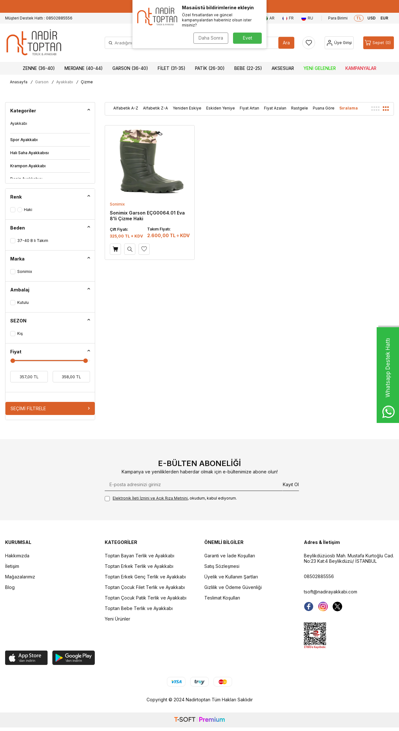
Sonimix (117, 204)
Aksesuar (283, 68)
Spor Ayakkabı (24, 139)
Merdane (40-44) (83, 68)
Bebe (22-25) (248, 68)
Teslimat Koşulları (222, 597)
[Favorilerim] (308, 42)
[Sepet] (378, 42)
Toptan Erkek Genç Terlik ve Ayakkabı (145, 576)
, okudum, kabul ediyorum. (171, 498)
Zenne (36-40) (39, 68)
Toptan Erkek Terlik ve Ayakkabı (139, 566)
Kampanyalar (360, 68)
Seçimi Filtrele (50, 408)
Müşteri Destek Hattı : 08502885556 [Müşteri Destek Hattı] (38, 18)
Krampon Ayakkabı (28, 165)
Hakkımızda (17, 555)
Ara (286, 42)
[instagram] (323, 606)
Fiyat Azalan (275, 108)
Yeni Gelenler (320, 68)
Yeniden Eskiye (187, 108)
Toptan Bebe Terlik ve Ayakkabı (139, 608)
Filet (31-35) (171, 68)
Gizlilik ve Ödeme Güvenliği (233, 587)
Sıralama (348, 108)
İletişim (12, 566)
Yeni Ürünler (117, 619)
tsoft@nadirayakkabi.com (330, 591)
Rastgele (299, 108)
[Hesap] (339, 42)
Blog (10, 587)
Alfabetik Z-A (155, 108)
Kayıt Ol (291, 484)
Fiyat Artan (249, 108)
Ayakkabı (64, 81)
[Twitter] (337, 606)
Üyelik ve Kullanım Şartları (231, 576)
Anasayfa (18, 81)
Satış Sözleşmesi (221, 566)
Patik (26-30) (210, 68)
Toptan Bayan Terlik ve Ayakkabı (139, 555)
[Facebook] (308, 606)
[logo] (34, 42)
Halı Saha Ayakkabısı (29, 152)
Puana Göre (324, 108)
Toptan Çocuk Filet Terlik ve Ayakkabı (145, 587)
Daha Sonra (211, 38)
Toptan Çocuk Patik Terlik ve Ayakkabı (145, 597)
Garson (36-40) (130, 68)
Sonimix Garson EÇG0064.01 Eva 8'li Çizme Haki (147, 215)
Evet (247, 38)
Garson (42, 81)
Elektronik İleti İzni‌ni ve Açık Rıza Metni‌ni (150, 498)
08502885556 (319, 576)
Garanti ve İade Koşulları (229, 555)
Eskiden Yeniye (220, 108)
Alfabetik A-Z (125, 108)
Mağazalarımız (20, 576)
